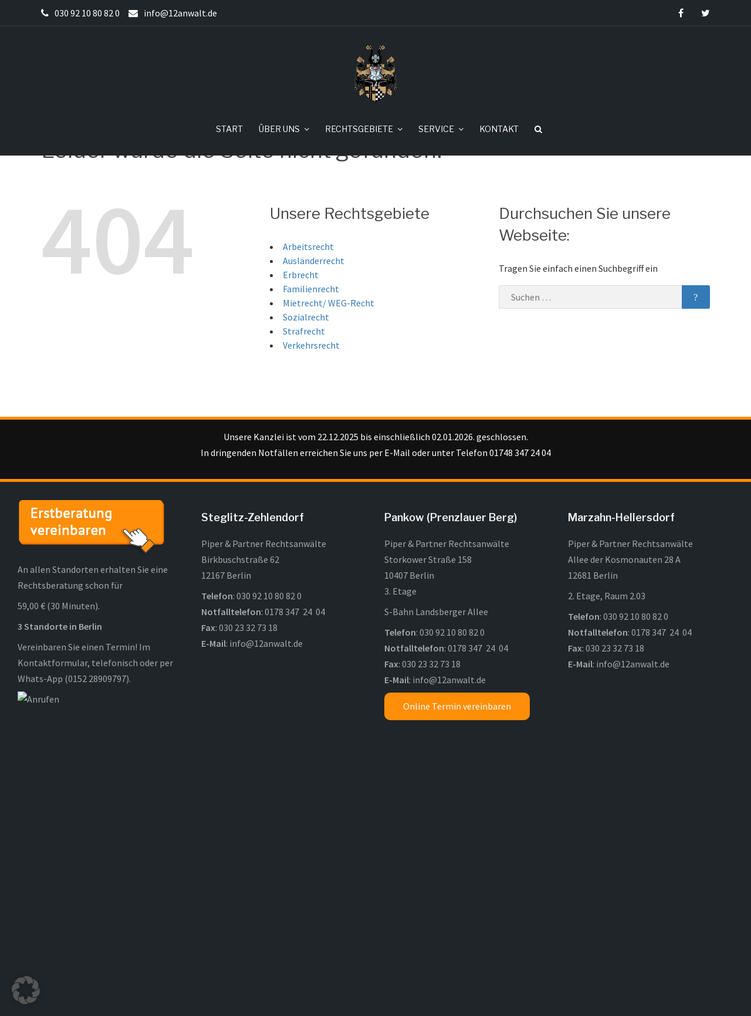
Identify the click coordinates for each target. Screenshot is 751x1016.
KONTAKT (499, 129)
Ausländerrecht (313, 305)
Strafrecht (304, 376)
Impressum (406, 990)
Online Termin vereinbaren (457, 751)
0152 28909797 (97, 723)
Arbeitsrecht (308, 291)
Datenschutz (465, 990)
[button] (26, 990)
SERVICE (436, 129)
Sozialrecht (306, 361)
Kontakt (518, 990)
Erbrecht (301, 319)
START (229, 129)
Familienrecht (311, 333)
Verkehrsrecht (311, 390)
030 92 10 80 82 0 (269, 640)
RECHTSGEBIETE (359, 129)
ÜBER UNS (279, 129)
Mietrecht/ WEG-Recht (328, 347)
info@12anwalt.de (266, 688)
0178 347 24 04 (295, 656)
